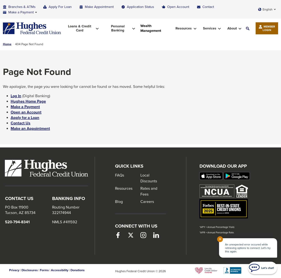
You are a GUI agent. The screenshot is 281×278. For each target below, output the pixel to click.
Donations (77, 270)
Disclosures (29, 270)
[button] (248, 28)
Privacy (14, 270)
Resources (123, 188)
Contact (208, 6)
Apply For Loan (60, 6)
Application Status (140, 6)
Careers (147, 201)
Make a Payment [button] (21, 12)
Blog (119, 201)
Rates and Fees (148, 191)
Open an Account (26, 112)
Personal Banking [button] (118, 28)
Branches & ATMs (21, 6)
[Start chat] (262, 268)
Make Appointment (99, 6)
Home (7, 44)
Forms (44, 270)
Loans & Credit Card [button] (79, 28)
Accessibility (59, 270)
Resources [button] (183, 28)
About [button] (232, 28)
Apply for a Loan (25, 117)
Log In (16, 96)
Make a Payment (25, 106)
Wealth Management (150, 28)
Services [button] (209, 28)
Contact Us (20, 123)
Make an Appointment (30, 128)
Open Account (178, 6)
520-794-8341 (17, 222)
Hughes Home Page (28, 101)
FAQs (119, 175)
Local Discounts (148, 178)
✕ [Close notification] (220, 239)
